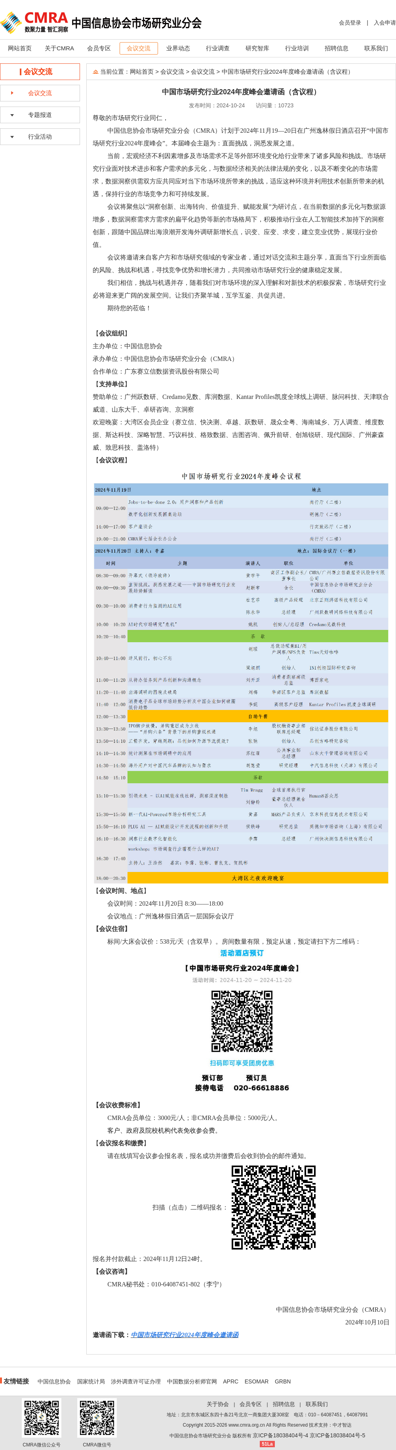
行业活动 (40, 136)
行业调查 (218, 48)
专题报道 (40, 114)
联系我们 (376, 48)
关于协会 (218, 1404)
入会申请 (385, 22)
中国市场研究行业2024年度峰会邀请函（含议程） (288, 71)
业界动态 (178, 48)
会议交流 (138, 48)
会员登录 (350, 22)
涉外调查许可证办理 (136, 1381)
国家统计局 (91, 1381)
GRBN (283, 1381)
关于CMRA (59, 48)
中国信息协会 (54, 1381)
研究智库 (257, 48)
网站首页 (20, 48)
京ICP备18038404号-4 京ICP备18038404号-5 (309, 1435)
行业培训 (297, 48)
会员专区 (99, 48)
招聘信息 (336, 48)
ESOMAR (257, 1381)
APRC (230, 1381)
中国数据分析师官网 (192, 1381)
